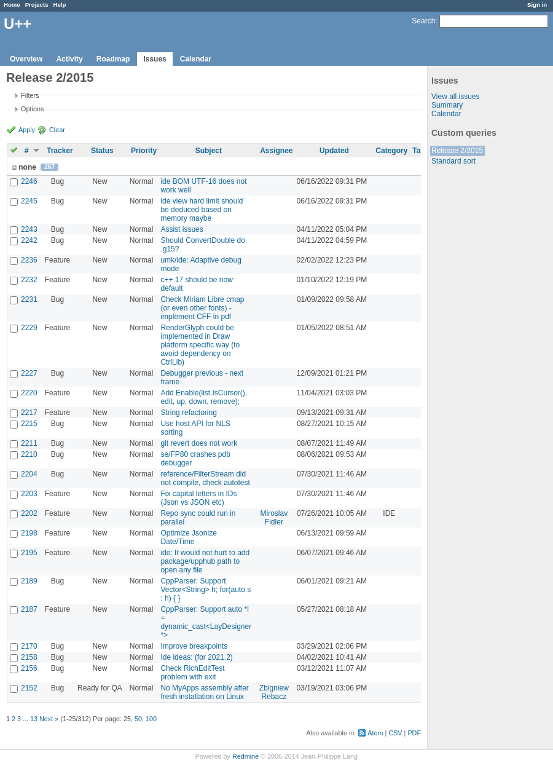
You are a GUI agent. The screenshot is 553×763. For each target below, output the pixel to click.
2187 (29, 609)
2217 (29, 412)
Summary (447, 105)
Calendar (195, 59)
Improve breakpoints (193, 646)
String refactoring (188, 412)
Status (102, 150)
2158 (29, 657)
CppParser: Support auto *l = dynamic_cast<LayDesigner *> (205, 622)
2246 (29, 181)
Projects (37, 4)
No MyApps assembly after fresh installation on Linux (204, 692)
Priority (144, 150)
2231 (29, 299)
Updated (334, 150)
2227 (29, 373)
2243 (29, 229)
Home (12, 4)
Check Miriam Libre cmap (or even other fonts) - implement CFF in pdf (202, 308)
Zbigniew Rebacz (274, 692)
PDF (414, 733)
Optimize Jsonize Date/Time (188, 537)
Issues (154, 59)
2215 (29, 423)
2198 (29, 533)
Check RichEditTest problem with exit (192, 672)
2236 (29, 260)
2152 (29, 688)
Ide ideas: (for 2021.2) (196, 657)
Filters (30, 95)
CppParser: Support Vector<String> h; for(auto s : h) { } (205, 590)
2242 (29, 240)
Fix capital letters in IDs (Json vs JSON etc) (198, 498)
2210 (29, 454)
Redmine (245, 756)
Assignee (276, 150)
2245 (29, 201)
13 (33, 718)
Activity (69, 59)
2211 (29, 443)
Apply (26, 129)
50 (138, 718)
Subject (208, 150)
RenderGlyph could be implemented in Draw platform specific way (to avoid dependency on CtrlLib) (200, 344)
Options (32, 109)
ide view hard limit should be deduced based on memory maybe (201, 210)
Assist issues (181, 229)
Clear (57, 129)
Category (391, 150)
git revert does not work (198, 443)
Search (423, 21)
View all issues (455, 96)
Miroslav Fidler (274, 517)
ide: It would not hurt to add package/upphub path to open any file (204, 561)
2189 (29, 581)
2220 (29, 393)
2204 (29, 474)
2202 (29, 513)
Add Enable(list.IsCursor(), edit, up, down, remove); (203, 397)
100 (151, 718)
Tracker (60, 150)
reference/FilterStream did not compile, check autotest (204, 478)
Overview (26, 59)
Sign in (537, 4)
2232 (29, 279)
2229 (29, 327)
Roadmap (113, 59)
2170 (29, 646)
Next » (48, 718)
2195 (29, 552)
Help (59, 4)
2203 (29, 493)
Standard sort (453, 161)
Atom (375, 733)
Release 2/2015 (457, 150)
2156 (29, 668)
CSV (395, 733)
